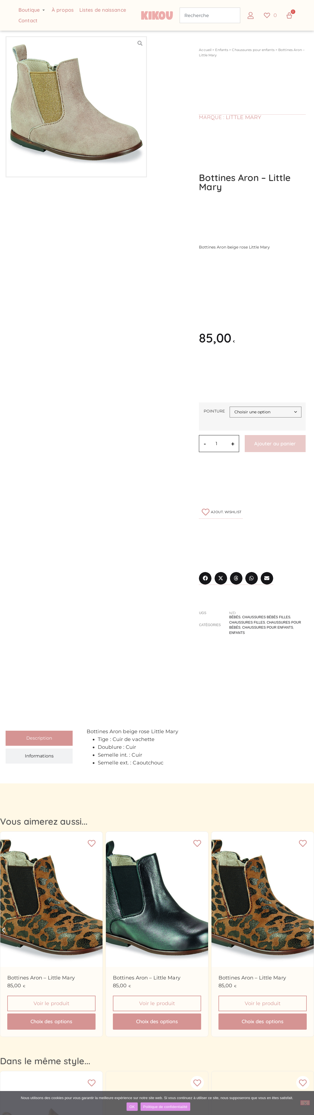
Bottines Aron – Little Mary (41, 978)
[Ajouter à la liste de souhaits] (221, 512)
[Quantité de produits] (219, 444)
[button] (32, 10)
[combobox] (210, 15)
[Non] (305, 1102)
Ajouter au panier (275, 443)
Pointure (214, 411)
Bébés (235, 617)
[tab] (39, 738)
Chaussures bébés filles (266, 617)
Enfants (221, 50)
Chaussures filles (247, 622)
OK (132, 1107)
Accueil (205, 50)
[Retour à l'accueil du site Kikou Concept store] (157, 15)
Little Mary (243, 117)
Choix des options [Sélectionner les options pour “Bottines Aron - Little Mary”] (51, 1022)
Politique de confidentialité (165, 1107)
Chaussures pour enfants (253, 50)
